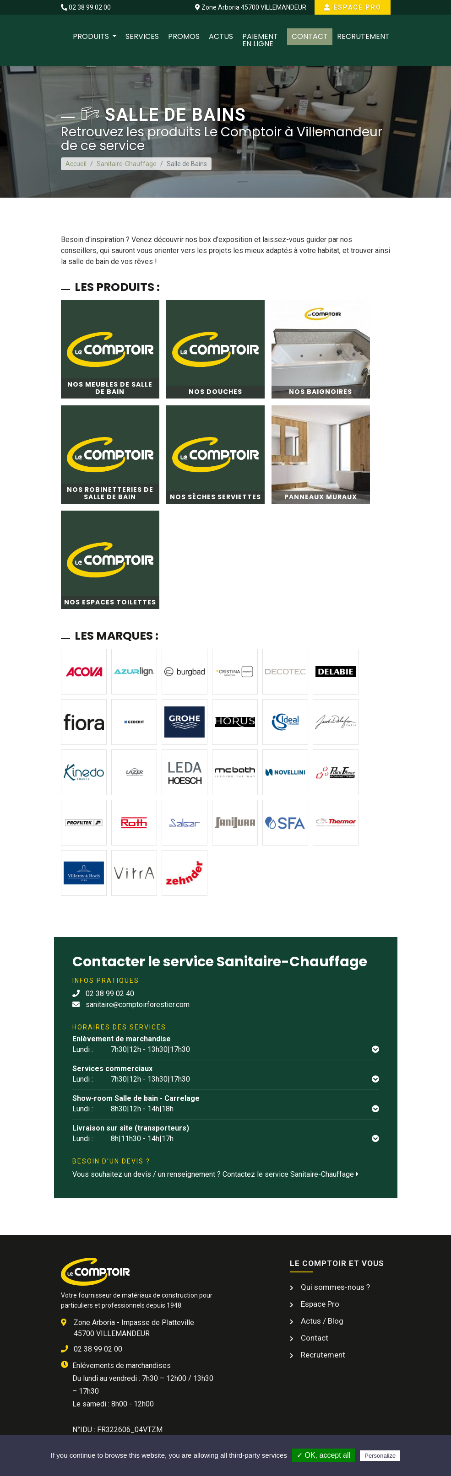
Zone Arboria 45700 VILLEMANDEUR (250, 7)
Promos (184, 36)
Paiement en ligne (260, 40)
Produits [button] (92, 36)
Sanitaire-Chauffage (127, 164)
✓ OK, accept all (323, 1455)
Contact (310, 36)
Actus (221, 36)
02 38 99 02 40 (103, 993)
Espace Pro (352, 7)
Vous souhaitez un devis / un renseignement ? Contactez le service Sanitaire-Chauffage (215, 1174)
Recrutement (363, 36)
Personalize (380, 1455)
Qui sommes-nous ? (334, 1287)
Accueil (76, 164)
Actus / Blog (321, 1320)
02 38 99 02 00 (86, 7)
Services (142, 36)
